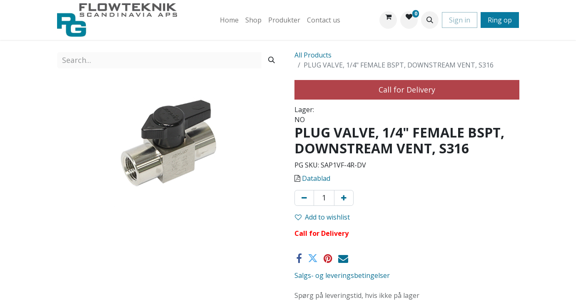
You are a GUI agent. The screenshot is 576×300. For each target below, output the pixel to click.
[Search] (271, 60)
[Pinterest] (328, 258)
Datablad (316, 178)
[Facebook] (299, 258)
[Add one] (344, 198)
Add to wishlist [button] (322, 217)
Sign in (459, 20)
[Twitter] (313, 258)
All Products (313, 55)
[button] (430, 20)
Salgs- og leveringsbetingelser (342, 275)
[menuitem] (229, 20)
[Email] (343, 258)
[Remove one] (304, 198)
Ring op (500, 20)
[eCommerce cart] (388, 20)
